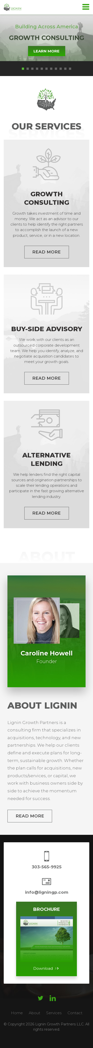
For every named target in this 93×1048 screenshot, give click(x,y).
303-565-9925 (47, 866)
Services (54, 1012)
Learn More (46, 51)
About (34, 1012)
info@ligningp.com (46, 892)
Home (17, 1012)
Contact (74, 1012)
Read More (30, 815)
